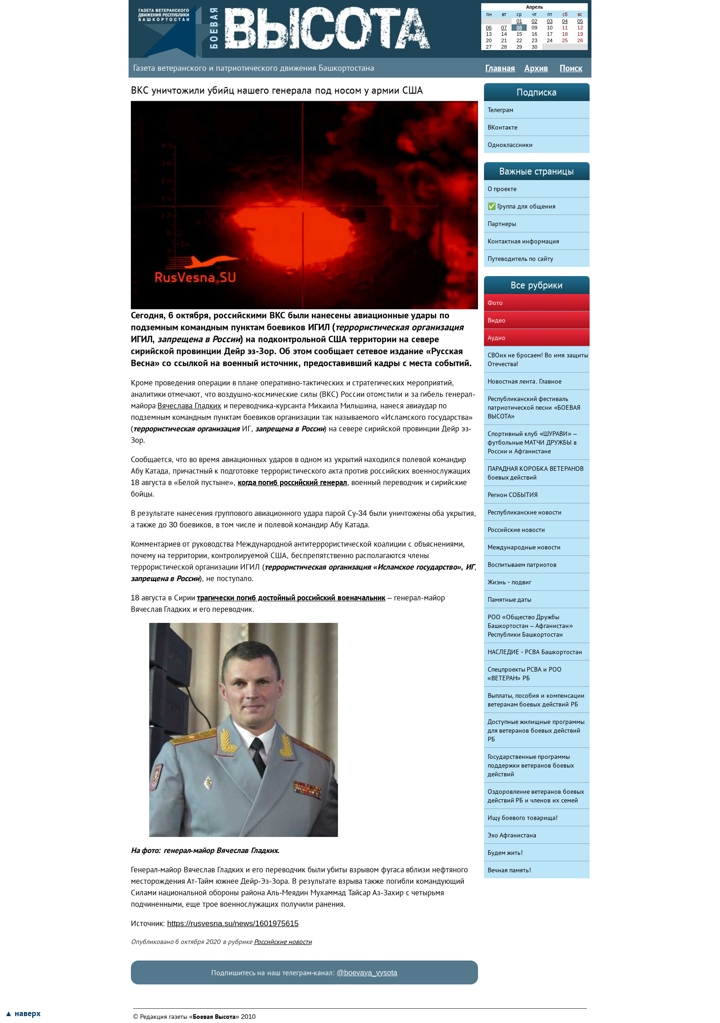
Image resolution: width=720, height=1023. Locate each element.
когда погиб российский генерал (292, 482)
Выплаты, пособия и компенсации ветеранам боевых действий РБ (536, 700)
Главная (500, 68)
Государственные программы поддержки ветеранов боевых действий (531, 765)
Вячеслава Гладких (189, 405)
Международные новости (524, 547)
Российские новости (283, 941)
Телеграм (500, 109)
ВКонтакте (503, 127)
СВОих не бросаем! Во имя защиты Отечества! (538, 359)
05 (580, 21)
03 (549, 21)
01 (519, 21)
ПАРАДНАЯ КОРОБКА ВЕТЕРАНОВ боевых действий (536, 473)
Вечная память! (509, 870)
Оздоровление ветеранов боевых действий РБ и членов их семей (536, 796)
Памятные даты (510, 599)
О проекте (502, 188)
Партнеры (502, 223)
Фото (495, 302)
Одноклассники (510, 144)
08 (519, 27)
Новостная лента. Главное (525, 381)
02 (534, 21)
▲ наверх (22, 1013)
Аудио (497, 337)
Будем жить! (505, 852)
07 (503, 27)
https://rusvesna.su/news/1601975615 (232, 923)
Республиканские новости (525, 512)
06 (488, 27)
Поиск (571, 68)
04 (565, 21)
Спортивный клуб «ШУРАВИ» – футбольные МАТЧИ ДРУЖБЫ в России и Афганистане (532, 442)
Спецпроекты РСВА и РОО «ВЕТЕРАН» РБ (525, 674)
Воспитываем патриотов (522, 564)
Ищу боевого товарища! (523, 817)
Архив (536, 68)
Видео (497, 320)
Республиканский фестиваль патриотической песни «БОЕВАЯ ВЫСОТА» (534, 407)
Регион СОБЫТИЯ (513, 494)
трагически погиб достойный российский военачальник (291, 597)
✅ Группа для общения (522, 206)
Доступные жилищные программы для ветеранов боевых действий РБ (536, 730)
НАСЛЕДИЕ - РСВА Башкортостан (535, 652)
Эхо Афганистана (512, 835)
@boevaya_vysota (367, 973)
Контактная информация (524, 241)
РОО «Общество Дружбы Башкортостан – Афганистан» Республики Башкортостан (530, 625)
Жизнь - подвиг (510, 582)
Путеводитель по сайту (521, 258)
